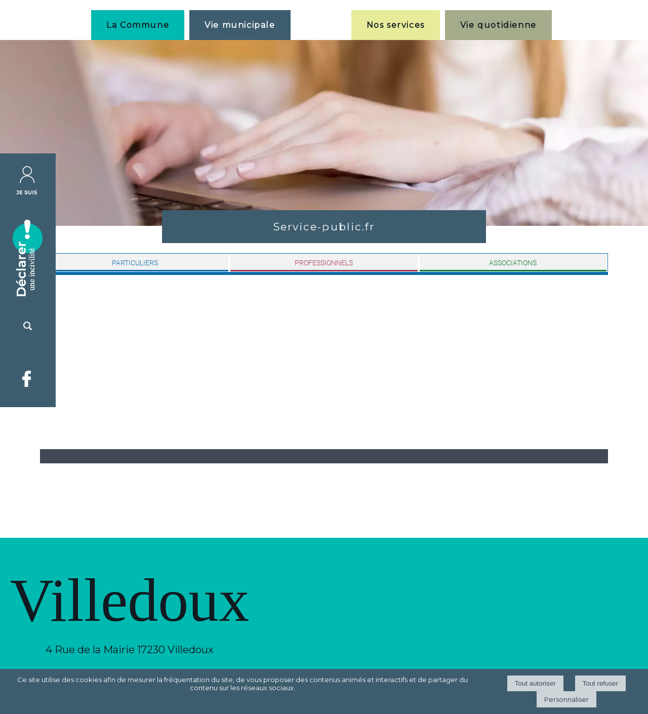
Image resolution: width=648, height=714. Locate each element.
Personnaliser (566, 699)
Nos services (396, 25)
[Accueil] (321, 25)
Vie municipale (240, 25)
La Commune (137, 25)
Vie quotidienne (498, 25)
